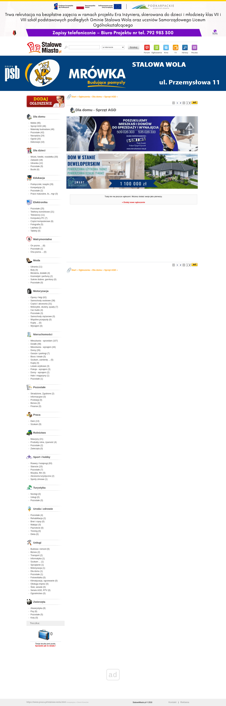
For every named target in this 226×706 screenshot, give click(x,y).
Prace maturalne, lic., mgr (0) (44, 194)
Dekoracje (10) (37, 142)
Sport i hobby (41, 456)
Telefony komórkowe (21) (42, 212)
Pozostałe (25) (37, 208)
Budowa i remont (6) (40, 549)
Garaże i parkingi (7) (40, 353)
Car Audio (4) (37, 310)
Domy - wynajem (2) (40, 372)
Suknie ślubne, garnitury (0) (43, 279)
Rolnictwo (39, 432)
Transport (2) (37, 555)
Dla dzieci (39, 150)
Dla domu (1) (37, 571)
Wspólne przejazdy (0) (41, 319)
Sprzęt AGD (110, 96)
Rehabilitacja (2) (38, 518)
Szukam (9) (36, 424)
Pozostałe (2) (37, 190)
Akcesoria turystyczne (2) (42, 476)
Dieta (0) (35, 534)
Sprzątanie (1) (37, 565)
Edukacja (39, 177)
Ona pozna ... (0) (38, 252)
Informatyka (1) (38, 558)
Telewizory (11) (38, 215)
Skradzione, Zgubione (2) (42, 393)
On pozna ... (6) (38, 245)
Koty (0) (34, 617)
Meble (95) (36, 123)
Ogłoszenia (84, 96)
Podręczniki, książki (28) (42, 184)
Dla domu (39, 116)
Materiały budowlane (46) (42, 129)
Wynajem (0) (37, 326)
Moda (36, 260)
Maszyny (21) (37, 439)
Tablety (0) (35, 231)
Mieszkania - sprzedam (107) (44, 341)
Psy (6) (34, 611)
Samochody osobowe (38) (43, 300)
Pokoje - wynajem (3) (40, 369)
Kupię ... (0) (36, 323)
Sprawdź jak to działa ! (45, 646)
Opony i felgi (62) (39, 297)
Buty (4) (34, 270)
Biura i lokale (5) (38, 356)
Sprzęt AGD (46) (38, 126)
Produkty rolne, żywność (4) (44, 442)
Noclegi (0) (36, 494)
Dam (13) (35, 421)
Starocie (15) (37, 466)
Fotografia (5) (37, 224)
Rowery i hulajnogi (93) (41, 463)
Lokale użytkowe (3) (40, 366)
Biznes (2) (35, 552)
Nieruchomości (42, 334)
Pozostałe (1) (37, 379)
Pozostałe (39, 387)
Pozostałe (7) (37, 469)
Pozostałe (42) (37, 132)
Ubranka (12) (37, 163)
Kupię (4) (35, 363)
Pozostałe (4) (37, 515)
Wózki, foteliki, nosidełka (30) (44, 157)
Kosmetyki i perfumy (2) (42, 276)
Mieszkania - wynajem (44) (43, 347)
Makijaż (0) (36, 524)
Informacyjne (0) (38, 397)
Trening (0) (36, 531)
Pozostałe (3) (37, 313)
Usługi (37, 542)
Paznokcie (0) (37, 528)
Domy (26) (35, 350)
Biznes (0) (35, 403)
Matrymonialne (42, 239)
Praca (36, 414)
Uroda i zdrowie (43, 508)
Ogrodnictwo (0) (38, 593)
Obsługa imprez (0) (40, 584)
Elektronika (40, 202)
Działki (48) (36, 344)
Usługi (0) (35, 497)
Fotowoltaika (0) (38, 577)
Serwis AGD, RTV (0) (40, 590)
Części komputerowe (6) (42, 221)
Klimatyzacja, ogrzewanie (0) (44, 580)
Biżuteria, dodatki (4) (40, 273)
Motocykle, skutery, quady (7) (44, 307)
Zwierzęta (39, 601)
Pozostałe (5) (37, 614)
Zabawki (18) (37, 160)
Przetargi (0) (36, 400)
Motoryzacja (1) (38, 568)
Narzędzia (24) (37, 135)
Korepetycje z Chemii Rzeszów (77, 702)
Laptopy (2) (36, 227)
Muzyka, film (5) (38, 473)
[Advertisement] (132, 234)
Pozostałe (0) (37, 282)
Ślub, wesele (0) (38, 587)
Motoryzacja (41, 290)
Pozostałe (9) (37, 166)
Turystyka (39, 487)
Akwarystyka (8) (38, 608)
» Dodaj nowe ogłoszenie (133, 202)
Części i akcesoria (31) (41, 304)
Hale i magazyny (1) (40, 375)
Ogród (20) (36, 139)
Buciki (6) (35, 169)
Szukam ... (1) (37, 561)
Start (74, 96)
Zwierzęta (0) (37, 448)
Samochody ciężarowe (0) (43, 316)
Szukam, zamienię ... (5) (42, 360)
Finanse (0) (36, 406)
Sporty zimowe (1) (39, 479)
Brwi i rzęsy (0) (37, 521)
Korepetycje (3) (38, 187)
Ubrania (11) (36, 267)
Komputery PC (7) (39, 218)
